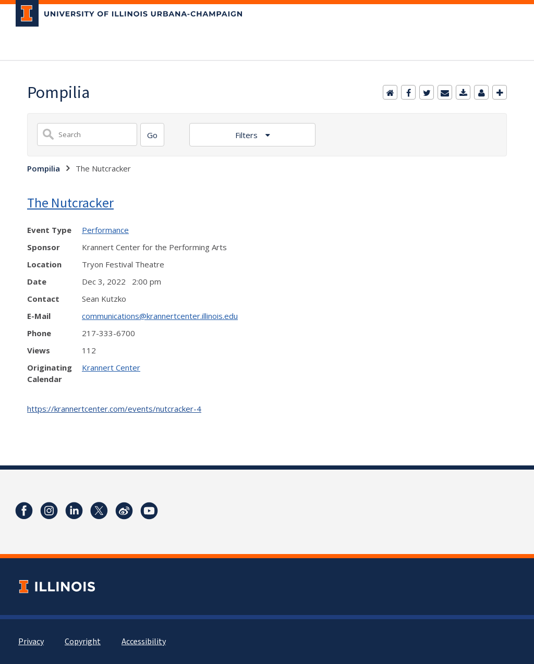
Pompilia (43, 168)
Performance (105, 230)
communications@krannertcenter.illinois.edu (160, 316)
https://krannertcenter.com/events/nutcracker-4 (114, 408)
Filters (247, 135)
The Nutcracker (70, 202)
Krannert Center (111, 367)
